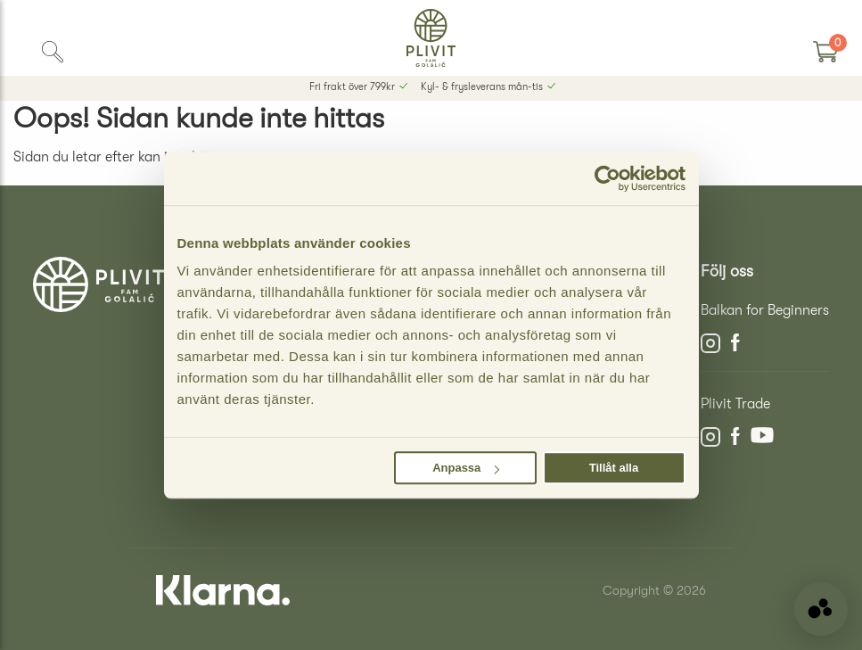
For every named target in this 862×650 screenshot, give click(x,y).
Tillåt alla (613, 467)
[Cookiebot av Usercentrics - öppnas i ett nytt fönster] (607, 178)
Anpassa (465, 467)
